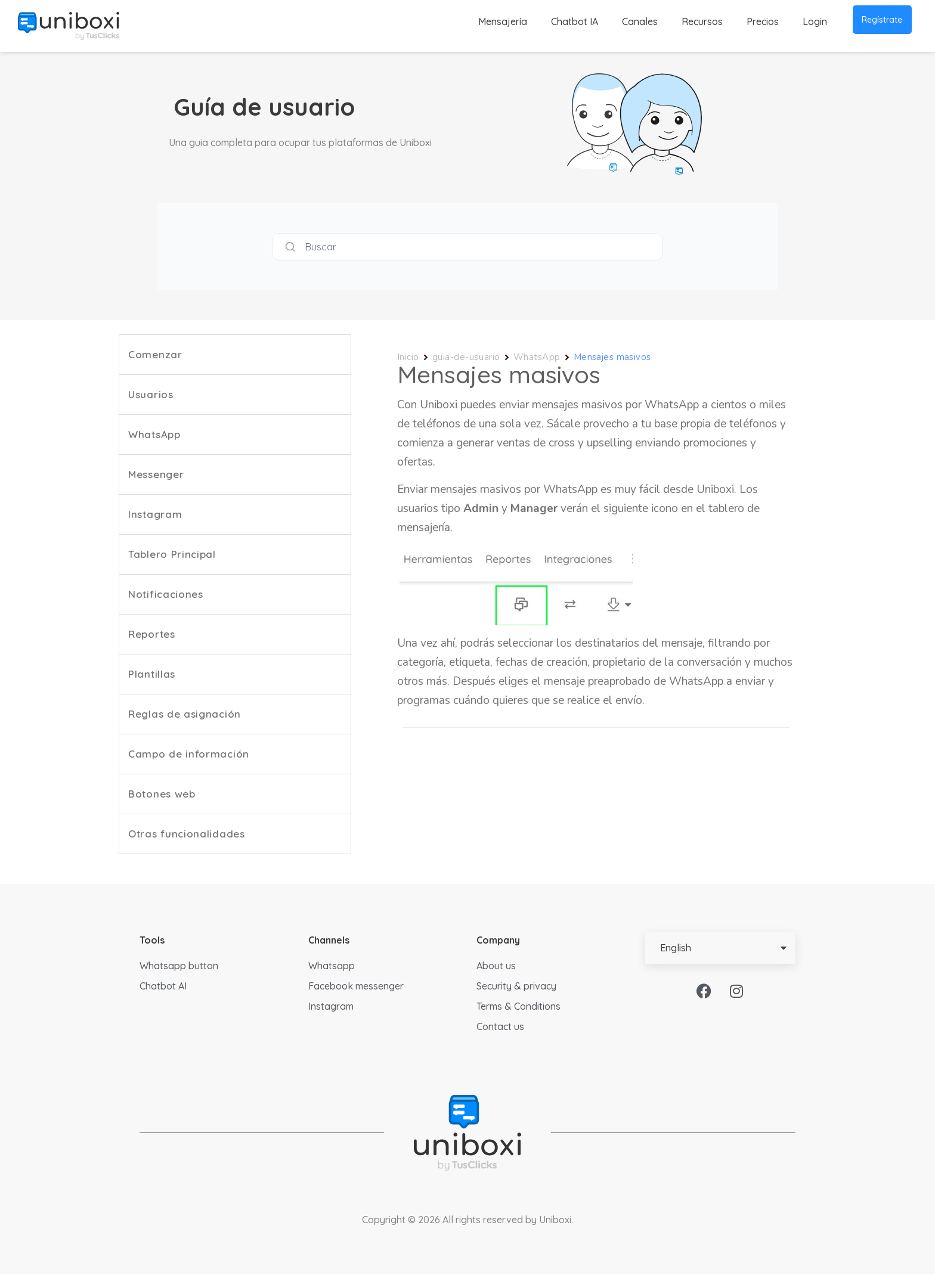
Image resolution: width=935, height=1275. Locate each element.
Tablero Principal (172, 554)
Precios (763, 21)
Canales (640, 21)
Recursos (702, 21)
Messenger (156, 475)
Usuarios (151, 395)
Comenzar (155, 355)
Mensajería (502, 21)
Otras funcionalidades (186, 834)
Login (815, 21)
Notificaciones (165, 594)
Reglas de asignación (184, 714)
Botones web (162, 794)
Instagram (155, 514)
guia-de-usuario (466, 358)
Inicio (408, 358)
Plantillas (151, 674)
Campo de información (188, 754)
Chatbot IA (574, 21)
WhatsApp (154, 435)
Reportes (151, 634)
